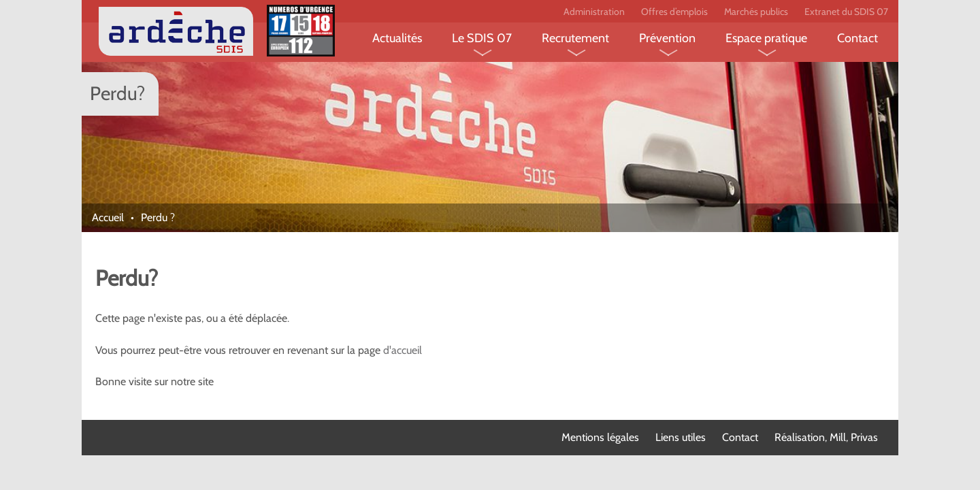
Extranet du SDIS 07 (846, 11)
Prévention (667, 38)
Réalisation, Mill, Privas (826, 437)
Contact (857, 38)
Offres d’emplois (674, 11)
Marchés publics (756, 11)
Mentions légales (600, 437)
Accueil (108, 217)
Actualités (397, 38)
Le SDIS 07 (482, 38)
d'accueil (402, 350)
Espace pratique (766, 38)
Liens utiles (680, 437)
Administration (594, 11)
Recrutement (575, 38)
